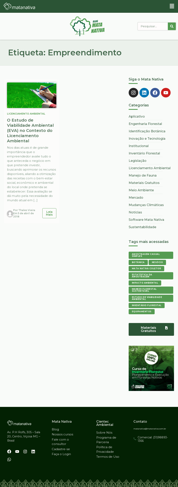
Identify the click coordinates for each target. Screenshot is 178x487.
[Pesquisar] (172, 26)
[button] (172, 6)
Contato (140, 421)
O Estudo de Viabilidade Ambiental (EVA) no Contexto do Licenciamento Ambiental (30, 130)
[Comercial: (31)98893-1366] (134, 438)
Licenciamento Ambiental (26, 113)
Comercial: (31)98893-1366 (153, 439)
